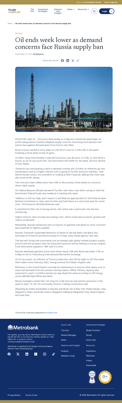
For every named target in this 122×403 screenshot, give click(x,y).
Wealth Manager (68, 335)
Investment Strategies (44, 10)
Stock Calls (91, 340)
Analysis (65, 351)
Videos (89, 360)
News (71, 9)
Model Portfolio (93, 330)
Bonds (89, 335)
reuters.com (52, 312)
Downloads (91, 365)
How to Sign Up (110, 2)
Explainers (91, 351)
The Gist (32, 10)
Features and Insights (59, 11)
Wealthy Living (67, 355)
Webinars (90, 355)
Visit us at (89, 2)
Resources (83, 9)
